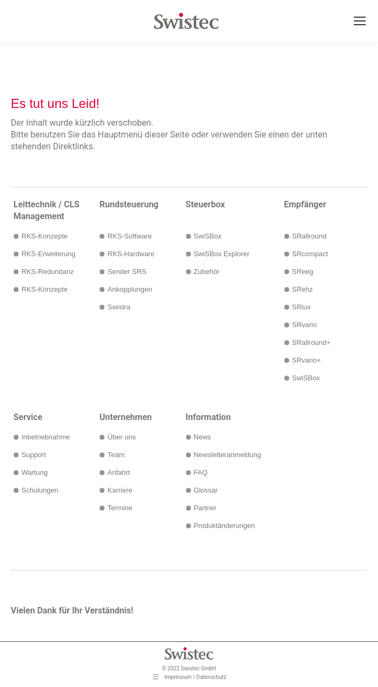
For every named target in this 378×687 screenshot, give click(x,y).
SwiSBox (208, 236)
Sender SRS (126, 271)
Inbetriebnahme (45, 437)
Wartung (34, 472)
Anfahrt (118, 472)
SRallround (309, 236)
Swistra (118, 307)
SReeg (303, 271)
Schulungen (40, 490)
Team (116, 455)
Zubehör (207, 271)
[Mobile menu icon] (359, 20)
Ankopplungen (129, 289)
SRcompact (310, 254)
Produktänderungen (224, 526)
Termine (119, 508)
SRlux (301, 307)
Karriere (119, 490)
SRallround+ (311, 342)
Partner (205, 508)
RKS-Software (129, 236)
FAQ (201, 472)
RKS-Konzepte (44, 236)
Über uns (121, 437)
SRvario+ (306, 360)
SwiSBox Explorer (222, 254)
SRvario (304, 325)
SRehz (302, 289)
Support (33, 455)
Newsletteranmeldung (227, 455)
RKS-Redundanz (47, 271)
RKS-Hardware (130, 254)
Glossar (206, 490)
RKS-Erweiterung (48, 254)
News (203, 437)
